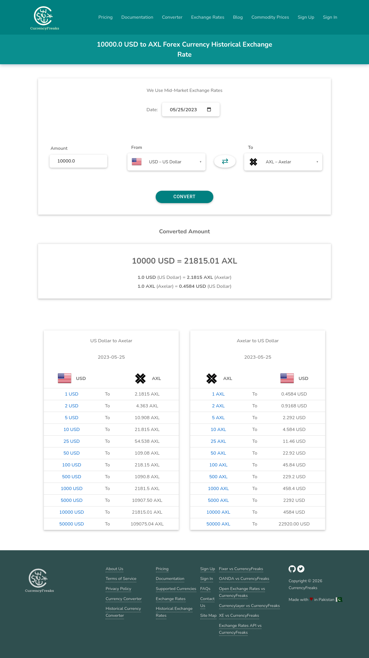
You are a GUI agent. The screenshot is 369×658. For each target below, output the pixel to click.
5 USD (71, 418)
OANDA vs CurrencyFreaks (244, 578)
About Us (114, 569)
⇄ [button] (225, 161)
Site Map (208, 615)
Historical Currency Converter (123, 612)
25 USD (71, 441)
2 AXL (218, 406)
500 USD (71, 477)
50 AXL (218, 453)
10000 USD (71, 512)
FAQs (205, 588)
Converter (172, 17)
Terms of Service (121, 578)
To (250, 147)
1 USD (71, 394)
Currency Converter (124, 599)
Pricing (105, 17)
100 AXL (218, 465)
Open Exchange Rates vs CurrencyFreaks (242, 592)
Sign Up (306, 17)
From (136, 147)
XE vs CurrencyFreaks (239, 615)
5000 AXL (218, 500)
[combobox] (166, 162)
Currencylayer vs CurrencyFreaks (249, 605)
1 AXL (218, 394)
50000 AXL (218, 524)
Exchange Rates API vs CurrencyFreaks (240, 629)
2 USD (71, 406)
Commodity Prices (270, 17)
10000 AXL (218, 512)
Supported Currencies (176, 588)
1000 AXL (218, 488)
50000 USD (71, 524)
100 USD (71, 465)
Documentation (137, 17)
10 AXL (218, 429)
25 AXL (218, 441)
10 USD (71, 429)
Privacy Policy (118, 588)
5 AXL (218, 418)
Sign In (330, 17)
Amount (58, 148)
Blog (238, 17)
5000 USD (71, 500)
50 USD (71, 453)
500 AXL (218, 477)
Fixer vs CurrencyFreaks (241, 569)
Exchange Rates (207, 17)
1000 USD (71, 488)
